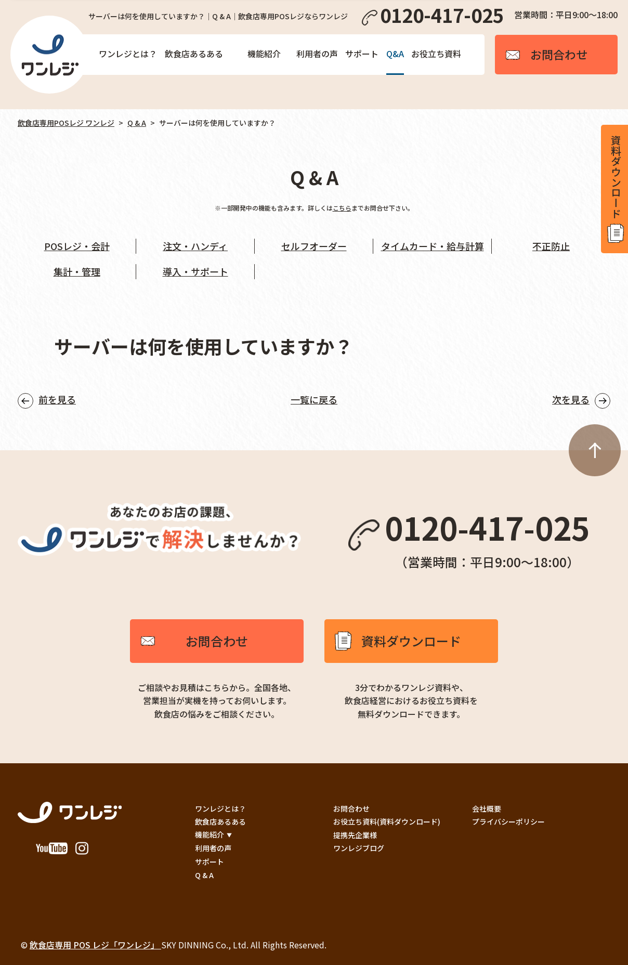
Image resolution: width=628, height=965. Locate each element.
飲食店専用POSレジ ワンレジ (66, 123)
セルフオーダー (314, 246)
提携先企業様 (355, 835)
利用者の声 (317, 53)
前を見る (57, 399)
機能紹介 (264, 53)
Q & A (136, 123)
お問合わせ (217, 641)
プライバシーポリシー (508, 821)
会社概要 (486, 808)
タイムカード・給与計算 (432, 246)
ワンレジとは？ (128, 53)
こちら (342, 207)
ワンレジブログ (358, 848)
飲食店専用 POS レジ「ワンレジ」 (95, 944)
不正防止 (551, 246)
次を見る (571, 399)
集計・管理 (77, 271)
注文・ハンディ (195, 246)
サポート (361, 53)
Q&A (395, 53)
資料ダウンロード (411, 641)
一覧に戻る (314, 399)
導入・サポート (195, 271)
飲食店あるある (194, 53)
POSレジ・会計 (77, 246)
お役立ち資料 (436, 53)
